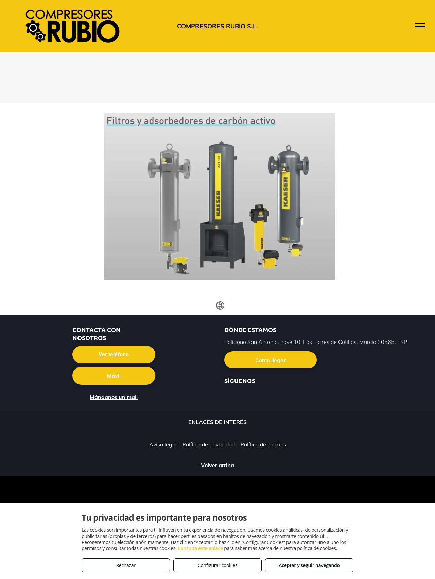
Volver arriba (217, 465)
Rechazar (125, 565)
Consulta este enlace (200, 548)
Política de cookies (263, 444)
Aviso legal (163, 444)
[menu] (420, 26)
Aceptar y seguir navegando (309, 565)
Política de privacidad (208, 444)
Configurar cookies (218, 565)
